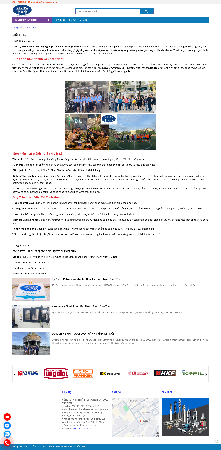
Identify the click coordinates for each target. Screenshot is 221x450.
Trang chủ (17, 27)
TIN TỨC (72, 20)
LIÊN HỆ (83, 20)
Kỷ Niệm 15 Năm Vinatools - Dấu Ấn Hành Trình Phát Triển (87, 279)
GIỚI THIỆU (60, 20)
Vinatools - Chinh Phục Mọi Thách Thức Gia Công (81, 306)
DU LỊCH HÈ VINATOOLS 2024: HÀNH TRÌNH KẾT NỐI (83, 334)
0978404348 (19, 2)
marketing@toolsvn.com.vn (42, 2)
